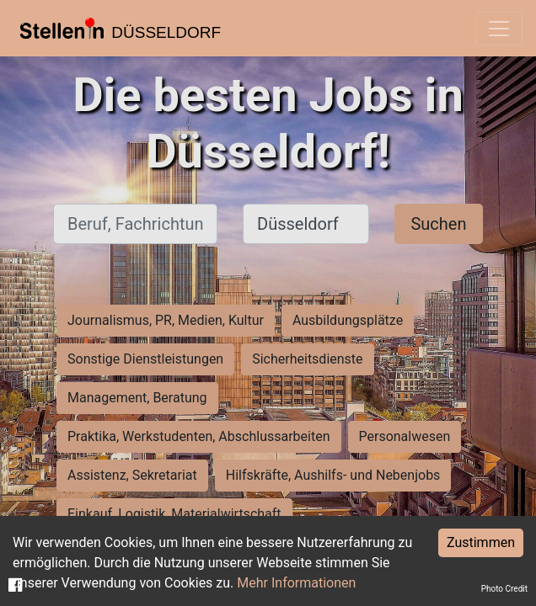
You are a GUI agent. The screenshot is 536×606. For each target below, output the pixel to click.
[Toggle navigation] (499, 28)
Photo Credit (504, 588)
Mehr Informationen (296, 583)
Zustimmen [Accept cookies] (481, 542)
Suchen (438, 224)
